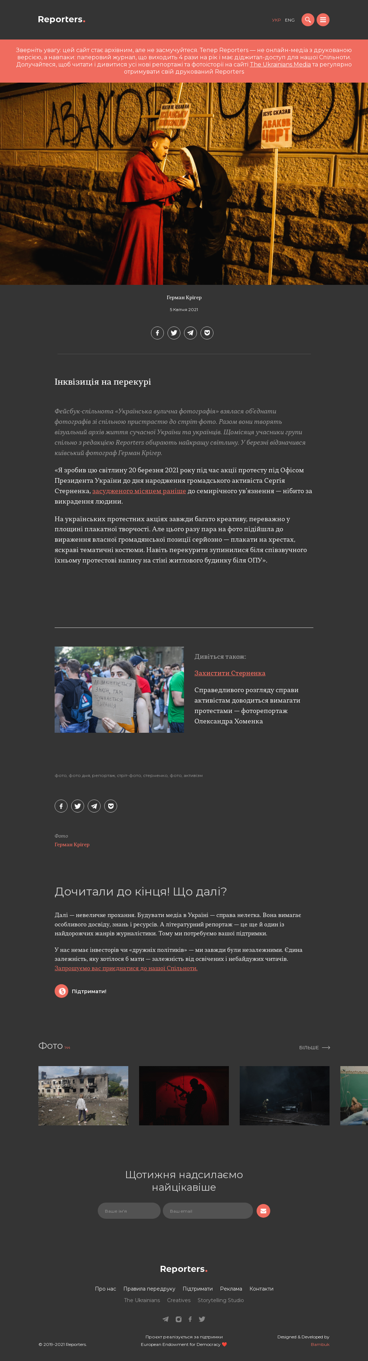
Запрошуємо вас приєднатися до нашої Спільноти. (126, 969)
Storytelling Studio (221, 1300)
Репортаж (103, 775)
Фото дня (79, 775)
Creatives (178, 1300)
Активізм (193, 775)
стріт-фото (129, 775)
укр (276, 20)
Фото (61, 775)
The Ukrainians (142, 1300)
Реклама (231, 1289)
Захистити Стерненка (230, 673)
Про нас (105, 1289)
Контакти (261, 1289)
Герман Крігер (184, 298)
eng (290, 20)
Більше (309, 1047)
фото (176, 775)
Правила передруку (149, 1289)
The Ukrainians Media (280, 64)
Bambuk (320, 1344)
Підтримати (198, 1289)
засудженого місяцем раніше (139, 491)
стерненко (155, 775)
